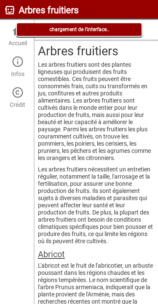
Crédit (17, 97)
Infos (17, 66)
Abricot (51, 254)
